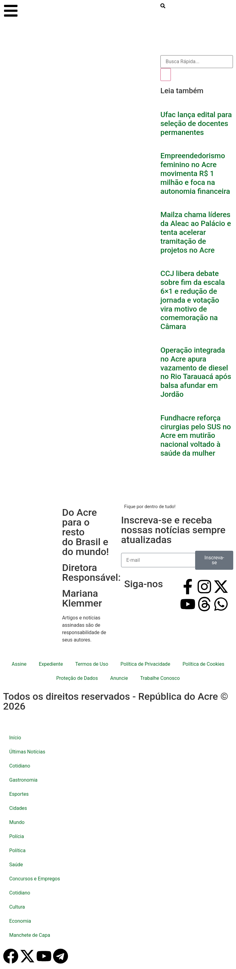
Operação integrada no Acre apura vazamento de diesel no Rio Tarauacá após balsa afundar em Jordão (195, 372)
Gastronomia (23, 780)
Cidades (18, 808)
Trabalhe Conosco (160, 678)
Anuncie (119, 678)
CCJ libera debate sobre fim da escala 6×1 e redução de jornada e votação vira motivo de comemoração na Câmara (192, 300)
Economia (20, 921)
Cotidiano (19, 766)
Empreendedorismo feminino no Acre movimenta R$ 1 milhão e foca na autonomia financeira (195, 173)
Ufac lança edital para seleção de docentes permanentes (196, 123)
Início (15, 738)
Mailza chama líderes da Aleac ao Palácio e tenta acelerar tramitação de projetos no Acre (195, 232)
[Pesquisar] (165, 74)
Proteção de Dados (77, 678)
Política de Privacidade (145, 664)
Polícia (16, 836)
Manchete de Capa (29, 935)
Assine (19, 664)
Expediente (51, 664)
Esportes (19, 794)
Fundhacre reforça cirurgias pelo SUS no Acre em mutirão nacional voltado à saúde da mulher (195, 436)
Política (17, 850)
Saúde (16, 865)
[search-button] (162, 7)
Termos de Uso (91, 664)
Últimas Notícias (27, 752)
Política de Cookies (203, 664)
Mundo (17, 822)
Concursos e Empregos (34, 879)
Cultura (17, 907)
